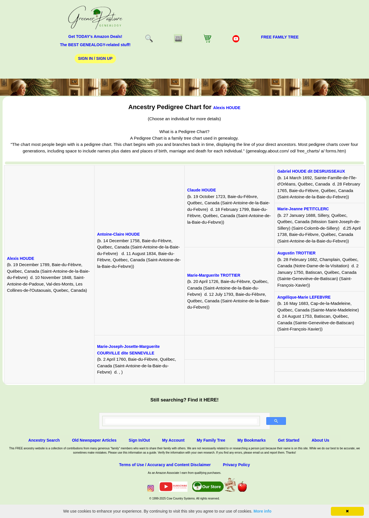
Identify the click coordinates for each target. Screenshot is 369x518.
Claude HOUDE (201, 190)
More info (262, 511)
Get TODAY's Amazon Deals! (95, 36)
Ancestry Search (44, 440)
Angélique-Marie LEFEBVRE (304, 297)
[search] (181, 421)
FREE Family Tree (279, 37)
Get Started (288, 440)
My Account (173, 440)
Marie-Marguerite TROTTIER (213, 275)
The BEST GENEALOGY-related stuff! (95, 44)
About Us (320, 440)
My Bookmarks (252, 440)
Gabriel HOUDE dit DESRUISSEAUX (311, 171)
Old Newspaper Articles (94, 440)
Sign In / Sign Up (95, 58)
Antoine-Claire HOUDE (118, 234)
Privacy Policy (236, 464)
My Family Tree (211, 440)
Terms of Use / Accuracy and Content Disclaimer (165, 464)
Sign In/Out (139, 440)
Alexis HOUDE (226, 107)
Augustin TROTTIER (296, 253)
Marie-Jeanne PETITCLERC (303, 209)
